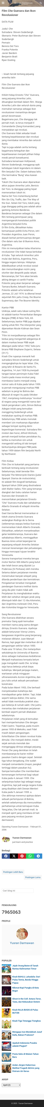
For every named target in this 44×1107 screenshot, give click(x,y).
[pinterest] (22, 856)
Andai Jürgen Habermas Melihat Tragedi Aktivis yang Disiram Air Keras (25, 1068)
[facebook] (6, 856)
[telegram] (38, 856)
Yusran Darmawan (22, 943)
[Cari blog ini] (40, 3)
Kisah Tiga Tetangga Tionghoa (26, 1021)
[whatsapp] (30, 856)
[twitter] (14, 856)
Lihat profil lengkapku (22, 950)
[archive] (11, 1085)
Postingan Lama (32, 877)
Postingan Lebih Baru (13, 872)
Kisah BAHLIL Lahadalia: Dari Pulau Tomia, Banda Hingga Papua (26, 980)
